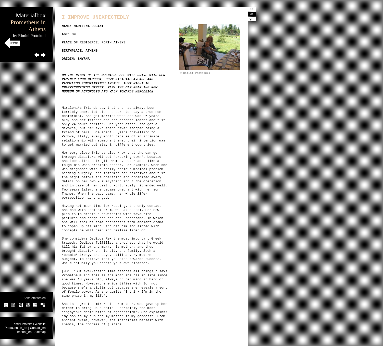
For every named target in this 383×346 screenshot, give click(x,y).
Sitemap (40, 332)
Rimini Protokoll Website (29, 324)
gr (251, 18)
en (251, 14)
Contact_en (38, 328)
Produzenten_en (16, 328)
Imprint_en (24, 332)
